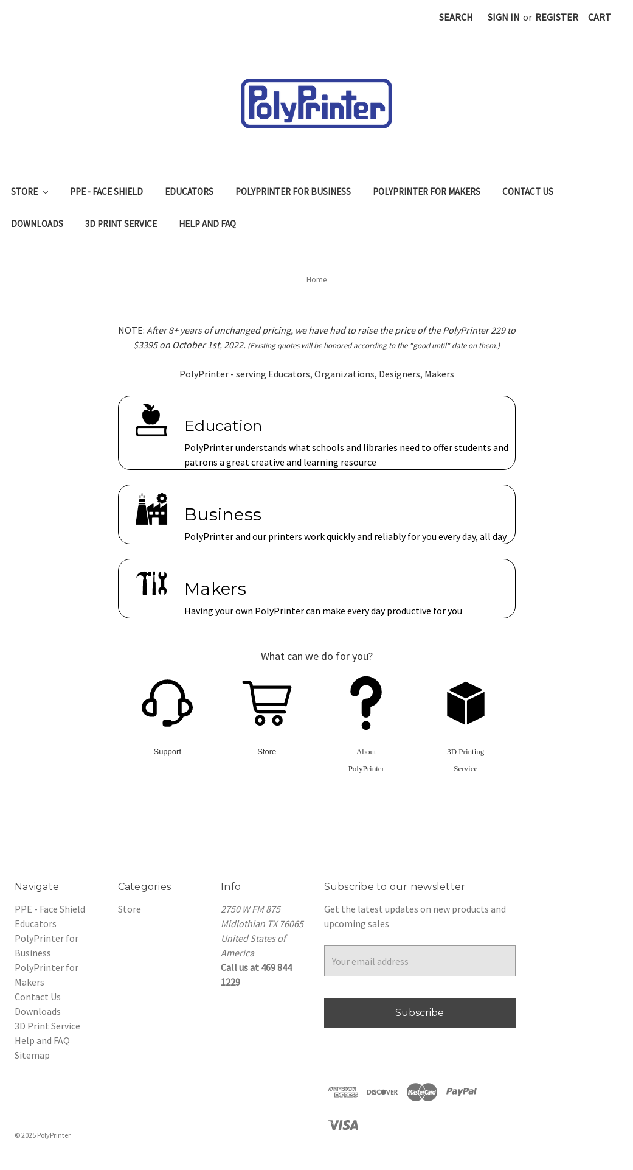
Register (556, 17)
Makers (215, 588)
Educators (189, 191)
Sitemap (32, 1055)
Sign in (504, 17)
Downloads (37, 223)
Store (29, 191)
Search (456, 17)
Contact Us (527, 191)
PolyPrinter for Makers (426, 191)
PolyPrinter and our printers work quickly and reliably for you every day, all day (345, 536)
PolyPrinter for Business (293, 191)
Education (223, 425)
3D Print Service (121, 223)
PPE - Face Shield (106, 191)
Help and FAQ (207, 223)
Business (222, 514)
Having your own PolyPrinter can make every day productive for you (323, 610)
